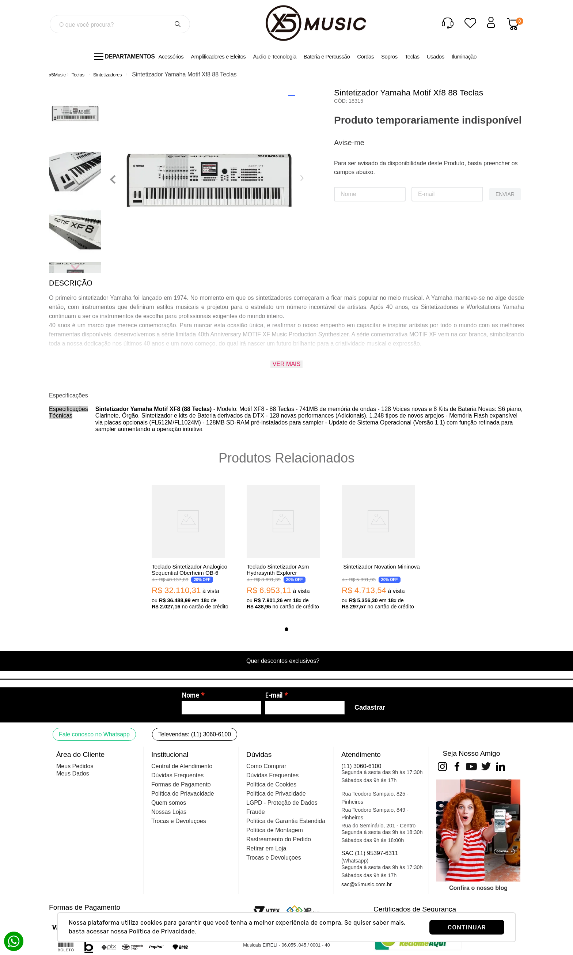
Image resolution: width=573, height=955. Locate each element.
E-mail (273, 695)
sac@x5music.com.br (366, 884)
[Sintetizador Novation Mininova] (381, 548)
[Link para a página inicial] (57, 75)
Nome (190, 695)
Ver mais (286, 364)
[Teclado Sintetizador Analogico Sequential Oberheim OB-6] (191, 548)
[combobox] (120, 24)
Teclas (78, 75)
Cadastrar (369, 707)
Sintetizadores (107, 75)
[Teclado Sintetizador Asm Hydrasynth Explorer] (286, 548)
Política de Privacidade (162, 931)
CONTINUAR (467, 927)
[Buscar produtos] (178, 24)
